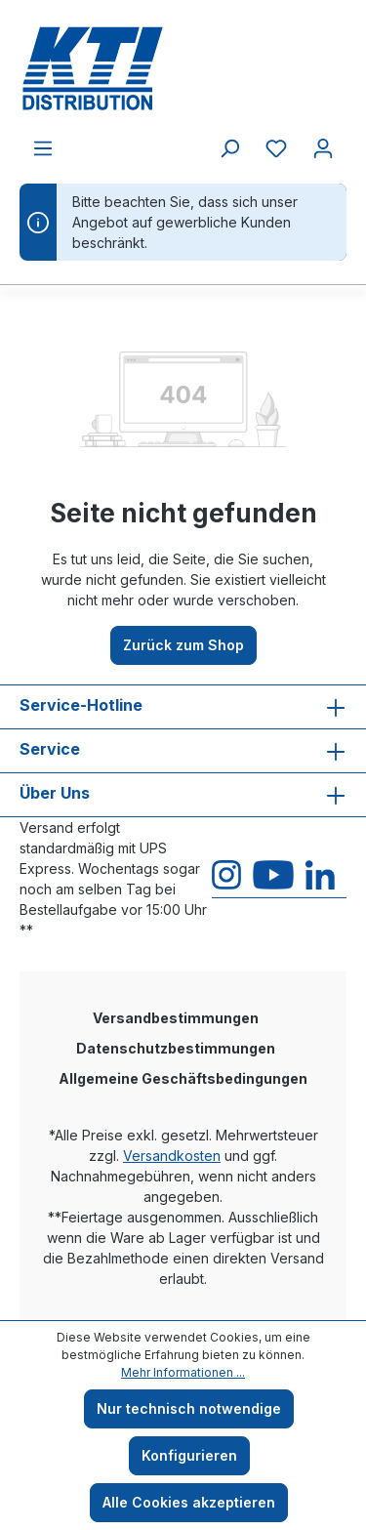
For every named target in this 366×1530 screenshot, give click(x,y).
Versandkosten (172, 1155)
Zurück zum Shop (183, 645)
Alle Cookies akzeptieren (188, 1502)
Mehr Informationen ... (183, 1372)
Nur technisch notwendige (189, 1408)
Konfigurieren (189, 1455)
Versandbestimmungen (176, 1018)
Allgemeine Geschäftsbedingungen (183, 1078)
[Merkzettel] (276, 148)
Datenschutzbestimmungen (175, 1048)
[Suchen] (229, 148)
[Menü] (43, 148)
